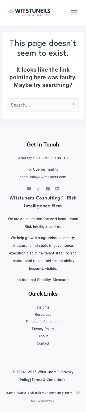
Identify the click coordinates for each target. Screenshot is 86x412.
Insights (43, 307)
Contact (43, 343)
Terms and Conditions (43, 322)
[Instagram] (38, 189)
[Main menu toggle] (74, 12)
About (43, 336)
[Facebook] (48, 189)
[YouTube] (29, 189)
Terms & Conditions (49, 379)
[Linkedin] (57, 189)
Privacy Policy (43, 329)
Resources (43, 314)
